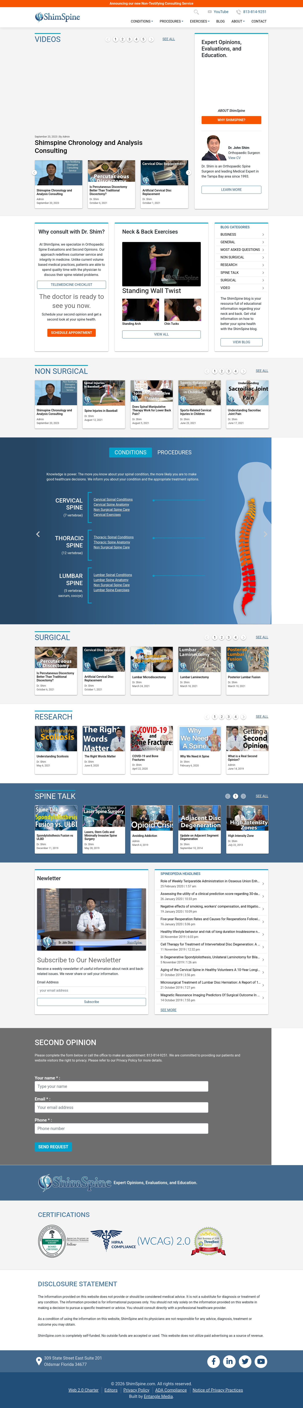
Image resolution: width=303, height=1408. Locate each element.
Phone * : (43, 1120)
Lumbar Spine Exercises (111, 590)
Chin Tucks (171, 323)
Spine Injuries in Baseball (100, 410)
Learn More (231, 190)
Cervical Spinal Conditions (113, 499)
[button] (107, 39)
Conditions (140, 21)
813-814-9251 (251, 11)
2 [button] (123, 39)
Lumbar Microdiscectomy (149, 677)
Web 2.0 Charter (83, 1390)
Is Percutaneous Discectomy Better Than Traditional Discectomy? (108, 190)
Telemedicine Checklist (71, 285)
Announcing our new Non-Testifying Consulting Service (151, 3)
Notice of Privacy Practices (218, 1390)
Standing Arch (131, 323)
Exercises (198, 21)
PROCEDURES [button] (174, 452)
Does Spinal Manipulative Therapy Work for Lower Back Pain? (151, 410)
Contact (259, 21)
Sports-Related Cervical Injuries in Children (195, 412)
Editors (110, 1390)
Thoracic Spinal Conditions (114, 537)
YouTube (218, 11)
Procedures (170, 21)
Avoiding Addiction (144, 835)
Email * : (42, 1099)
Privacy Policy (136, 1390)
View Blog (241, 342)
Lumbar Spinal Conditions (113, 575)
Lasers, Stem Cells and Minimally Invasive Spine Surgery (100, 835)
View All (161, 334)
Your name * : (47, 1077)
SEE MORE (169, 1010)
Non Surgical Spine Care (112, 510)
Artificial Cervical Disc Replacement (156, 192)
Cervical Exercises (107, 515)
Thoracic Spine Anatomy (112, 542)
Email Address (47, 982)
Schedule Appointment (71, 333)
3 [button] (129, 39)
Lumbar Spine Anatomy (111, 580)
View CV (234, 158)
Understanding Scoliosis (53, 756)
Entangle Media (158, 1396)
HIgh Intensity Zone (241, 835)
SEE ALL (168, 39)
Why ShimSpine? (231, 120)
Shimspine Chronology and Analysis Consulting (54, 192)
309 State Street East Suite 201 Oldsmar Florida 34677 (73, 1361)
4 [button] (136, 39)
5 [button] (143, 39)
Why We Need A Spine (194, 756)
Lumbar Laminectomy (194, 677)
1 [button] (116, 39)
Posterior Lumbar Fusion (244, 677)
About (236, 21)
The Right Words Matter (100, 756)
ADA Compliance (171, 1390)
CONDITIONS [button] (131, 452)
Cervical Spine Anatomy (111, 505)
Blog (220, 21)
